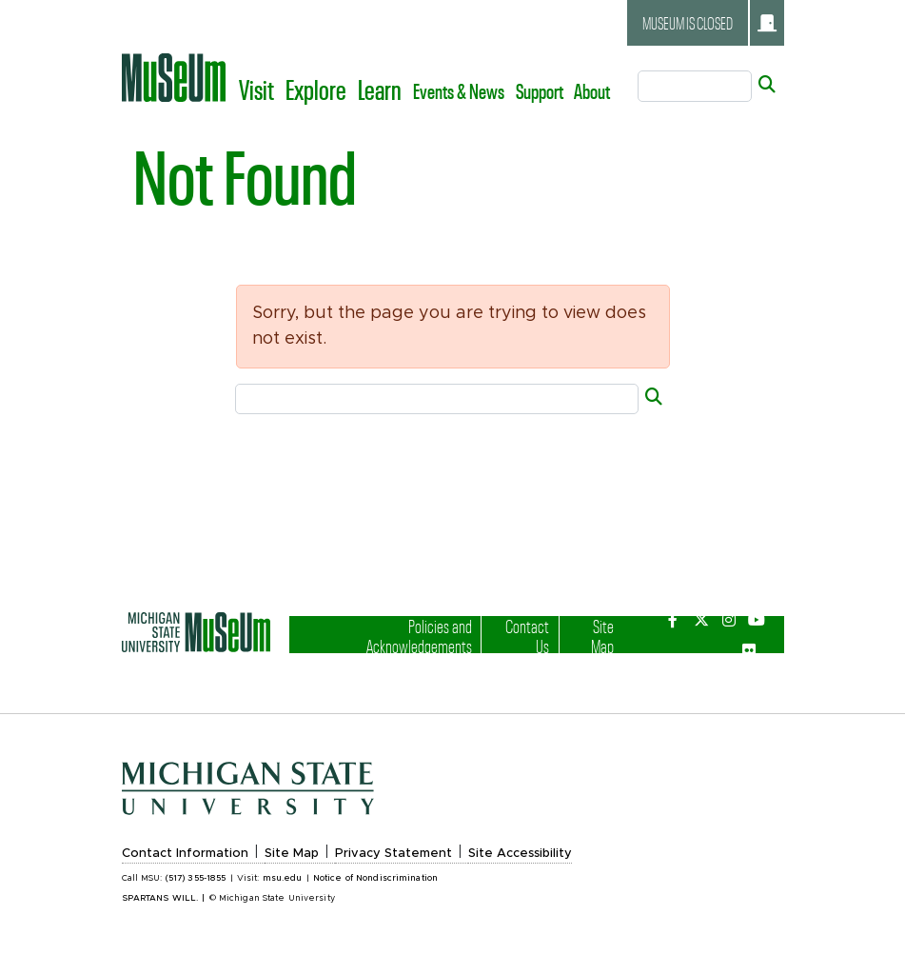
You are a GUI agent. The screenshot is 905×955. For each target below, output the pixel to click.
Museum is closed (709, 23)
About (592, 90)
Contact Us (523, 635)
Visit (256, 89)
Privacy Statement (393, 853)
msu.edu (283, 878)
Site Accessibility (520, 853)
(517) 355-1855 (196, 878)
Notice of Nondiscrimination (375, 878)
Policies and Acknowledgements (399, 635)
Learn (380, 89)
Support (539, 90)
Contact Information (185, 853)
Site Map (591, 635)
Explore (315, 89)
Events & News (458, 90)
